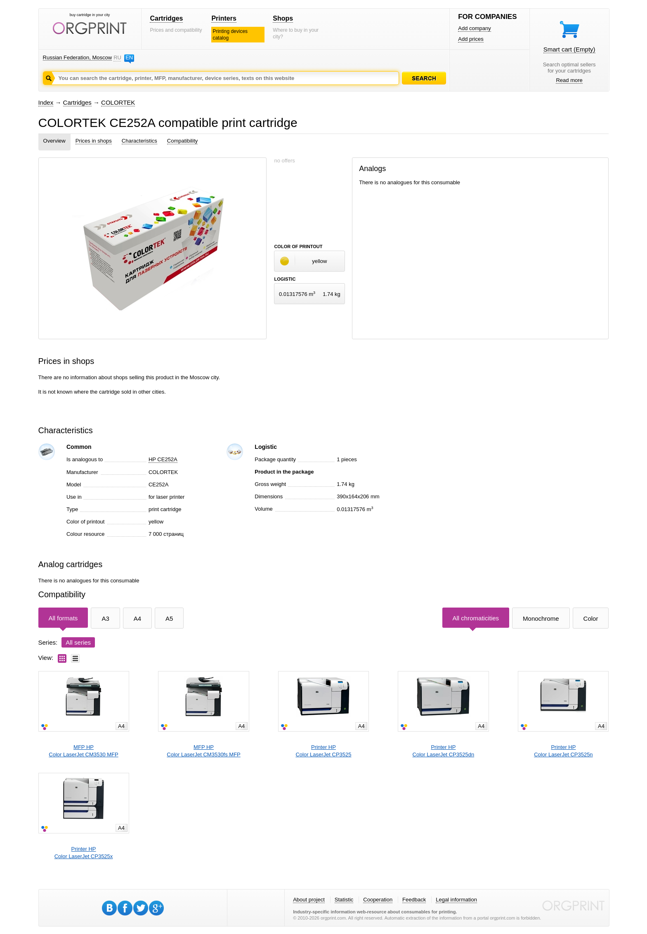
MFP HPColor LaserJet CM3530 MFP (83, 751)
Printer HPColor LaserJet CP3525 (323, 751)
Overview (54, 141)
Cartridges (166, 18)
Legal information (456, 899)
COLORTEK (118, 102)
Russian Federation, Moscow (77, 57)
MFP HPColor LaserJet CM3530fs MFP (203, 751)
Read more (569, 80)
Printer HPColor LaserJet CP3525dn (444, 751)
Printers (223, 18)
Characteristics (139, 141)
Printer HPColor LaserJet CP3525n (563, 751)
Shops (283, 18)
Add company (474, 28)
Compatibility (182, 141)
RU (117, 57)
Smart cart (569, 49)
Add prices (470, 39)
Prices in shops (94, 141)
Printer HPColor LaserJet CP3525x (83, 852)
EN (129, 57)
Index (46, 102)
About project (309, 899)
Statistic (344, 899)
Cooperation (377, 899)
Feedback (414, 899)
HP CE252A (163, 459)
